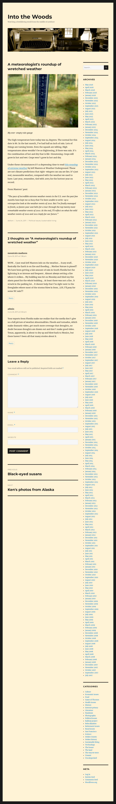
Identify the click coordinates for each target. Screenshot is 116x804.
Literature (89, 710)
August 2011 (90, 548)
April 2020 (89, 278)
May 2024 (89, 148)
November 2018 (91, 323)
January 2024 (90, 159)
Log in (87, 774)
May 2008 (89, 652)
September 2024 (91, 138)
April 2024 (89, 151)
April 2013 (89, 495)
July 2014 (88, 456)
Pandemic (89, 713)
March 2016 (90, 408)
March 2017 (90, 376)
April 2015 (89, 437)
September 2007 (91, 673)
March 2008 (90, 657)
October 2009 (90, 606)
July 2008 (89, 646)
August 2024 (90, 140)
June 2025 (89, 114)
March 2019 (90, 313)
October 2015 (90, 421)
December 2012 (91, 506)
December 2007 (91, 665)
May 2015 (89, 434)
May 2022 (89, 212)
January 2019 (90, 318)
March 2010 (90, 593)
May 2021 (89, 244)
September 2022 (91, 201)
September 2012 (91, 514)
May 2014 (89, 461)
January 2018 (90, 350)
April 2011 (89, 559)
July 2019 (88, 302)
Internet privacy (91, 708)
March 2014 (90, 466)
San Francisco (90, 731)
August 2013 (90, 485)
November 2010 (91, 572)
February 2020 (91, 283)
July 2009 (89, 614)
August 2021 (90, 236)
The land (88, 750)
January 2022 (90, 222)
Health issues (90, 702)
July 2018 (88, 334)
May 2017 (89, 371)
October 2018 (90, 326)
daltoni (11, 221)
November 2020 (91, 260)
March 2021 (90, 249)
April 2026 (89, 87)
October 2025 (90, 103)
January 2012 (90, 535)
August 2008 (90, 644)
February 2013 (90, 501)
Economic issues (92, 694)
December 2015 (91, 416)
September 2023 (91, 169)
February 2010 (90, 596)
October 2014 (90, 448)
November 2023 (91, 164)
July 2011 (88, 551)
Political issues (35, 221)
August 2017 (90, 363)
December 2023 (91, 162)
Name (11, 413)
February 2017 (90, 379)
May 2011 (88, 556)
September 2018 (91, 328)
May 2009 (89, 620)
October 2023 (90, 167)
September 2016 (91, 392)
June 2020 (89, 273)
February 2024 (91, 156)
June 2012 (89, 522)
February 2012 (90, 532)
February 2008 (91, 659)
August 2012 (90, 516)
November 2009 (91, 604)
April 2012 (89, 527)
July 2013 (88, 487)
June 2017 (89, 368)
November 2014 (91, 445)
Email (11, 425)
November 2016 (91, 387)
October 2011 (90, 543)
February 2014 (90, 469)
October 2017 (90, 358)
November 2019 (91, 291)
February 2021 (90, 252)
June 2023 (89, 177)
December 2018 (91, 320)
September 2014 (91, 450)
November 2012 (91, 508)
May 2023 (89, 180)
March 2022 (90, 217)
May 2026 (89, 85)
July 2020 (89, 270)
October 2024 (90, 135)
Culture (88, 692)
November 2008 (91, 636)
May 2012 (89, 524)
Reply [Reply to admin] (11, 343)
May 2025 (89, 117)
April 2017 (89, 373)
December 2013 (91, 474)
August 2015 (90, 426)
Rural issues (90, 729)
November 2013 (91, 477)
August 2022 (90, 204)
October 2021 (90, 230)
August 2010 (90, 580)
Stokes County (91, 737)
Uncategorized (91, 758)
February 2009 (91, 628)
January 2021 (90, 254)
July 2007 (89, 675)
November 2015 (91, 418)
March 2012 (90, 530)
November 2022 (91, 196)
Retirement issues (92, 726)
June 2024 (89, 146)
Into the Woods (30, 16)
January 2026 (90, 95)
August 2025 (90, 109)
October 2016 (90, 389)
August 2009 (90, 612)
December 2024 (91, 130)
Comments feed (91, 780)
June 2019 (89, 305)
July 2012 (88, 519)
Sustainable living (48, 221)
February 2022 (91, 220)
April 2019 (89, 310)
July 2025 (89, 111)
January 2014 (90, 471)
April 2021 (89, 246)
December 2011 (91, 538)
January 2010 (90, 599)
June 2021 (89, 241)
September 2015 (91, 424)
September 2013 (91, 482)
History (88, 705)
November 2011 (91, 540)
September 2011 (91, 546)
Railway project (91, 721)
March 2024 (90, 154)
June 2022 (89, 209)
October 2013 (90, 479)
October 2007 (90, 670)
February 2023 (91, 188)
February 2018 (90, 347)
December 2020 (91, 257)
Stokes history (91, 739)
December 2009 (91, 601)
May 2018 (89, 339)
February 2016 (91, 411)
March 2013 (89, 498)
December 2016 (91, 384)
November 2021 (91, 228)
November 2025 (91, 101)
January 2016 (90, 413)
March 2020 (90, 281)
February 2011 (90, 564)
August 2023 (90, 172)
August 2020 (90, 267)
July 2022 (89, 207)
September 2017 (91, 360)
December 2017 (91, 352)
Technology (90, 745)
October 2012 (90, 511)
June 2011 (89, 554)
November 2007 (91, 667)
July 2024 (89, 143)
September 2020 (91, 265)
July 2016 (88, 397)
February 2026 (91, 93)
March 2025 (90, 122)
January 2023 (90, 191)
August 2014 (90, 453)
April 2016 (89, 405)
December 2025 (91, 98)
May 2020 (89, 275)
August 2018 (90, 331)
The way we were (92, 753)
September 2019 (91, 297)
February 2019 (91, 315)
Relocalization (90, 724)
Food (87, 697)
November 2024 (91, 132)
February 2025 (91, 124)
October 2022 (90, 199)
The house (89, 747)
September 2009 (91, 609)
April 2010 (89, 591)
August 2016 (90, 395)
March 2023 (90, 185)
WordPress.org (91, 782)
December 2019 (91, 289)
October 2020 (90, 262)
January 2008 (90, 662)
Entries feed (90, 777)
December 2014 (91, 442)
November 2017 (91, 355)
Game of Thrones (92, 700)
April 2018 (89, 342)
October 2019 (90, 294)
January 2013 (90, 503)
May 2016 (89, 403)
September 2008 (91, 641)
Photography (90, 716)
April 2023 (89, 183)
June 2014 (89, 458)
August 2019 (90, 299)
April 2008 (89, 654)
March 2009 (90, 625)
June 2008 (89, 649)
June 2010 (89, 585)
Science (88, 734)
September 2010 (91, 577)
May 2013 (89, 493)
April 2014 (89, 463)
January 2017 (90, 381)
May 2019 (89, 307)
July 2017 (88, 365)
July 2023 (88, 175)
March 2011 (89, 561)
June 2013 (89, 490)
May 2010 (89, 588)
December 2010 (91, 569)
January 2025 (90, 127)
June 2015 (89, 432)
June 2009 (89, 617)
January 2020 (90, 286)
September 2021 (91, 233)
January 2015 (90, 440)
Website (12, 437)
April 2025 (89, 119)
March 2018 (90, 344)
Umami (88, 755)
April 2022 (89, 215)
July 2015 (88, 429)
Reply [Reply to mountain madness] (11, 298)
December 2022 (91, 193)
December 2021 (91, 225)
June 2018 (89, 336)
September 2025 (91, 106)
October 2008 (90, 638)
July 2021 (88, 238)
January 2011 (90, 567)
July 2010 (88, 583)
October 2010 (90, 575)
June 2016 (89, 400)
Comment (13, 374)
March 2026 (90, 90)
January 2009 (90, 630)
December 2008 (91, 633)
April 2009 (89, 622)
